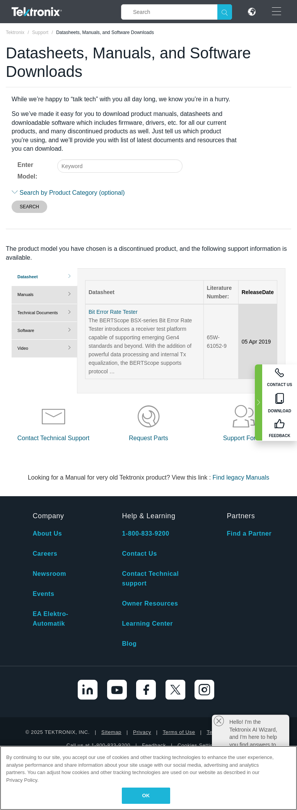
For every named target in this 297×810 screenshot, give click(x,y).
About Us (47, 533)
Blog (129, 643)
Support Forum (244, 438)
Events (43, 593)
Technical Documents (37, 312)
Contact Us (139, 553)
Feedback (154, 745)
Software (25, 330)
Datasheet (27, 276)
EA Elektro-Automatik (50, 619)
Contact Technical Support (53, 438)
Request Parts (148, 438)
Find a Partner (249, 533)
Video (22, 348)
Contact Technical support (150, 578)
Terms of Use (179, 732)
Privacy (142, 732)
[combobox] (120, 166)
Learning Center (147, 623)
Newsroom (49, 573)
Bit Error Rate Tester (113, 312)
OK (146, 795)
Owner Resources (150, 603)
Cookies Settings (198, 745)
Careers (44, 553)
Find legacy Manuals (241, 477)
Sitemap (111, 732)
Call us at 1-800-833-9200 (98, 745)
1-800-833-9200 (145, 533)
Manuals (25, 294)
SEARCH (29, 206)
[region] (148, 778)
